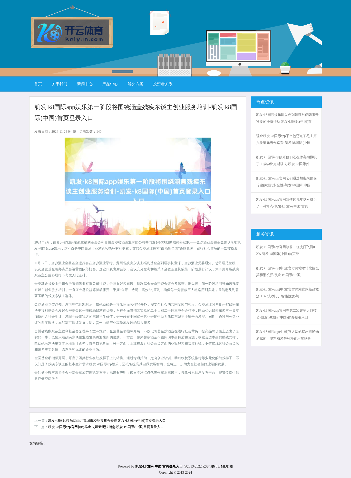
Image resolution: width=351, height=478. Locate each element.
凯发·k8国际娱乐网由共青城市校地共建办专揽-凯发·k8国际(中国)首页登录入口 (107, 420)
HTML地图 (224, 466)
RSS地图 (209, 466)
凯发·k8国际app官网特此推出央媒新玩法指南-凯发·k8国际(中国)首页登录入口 (106, 427)
